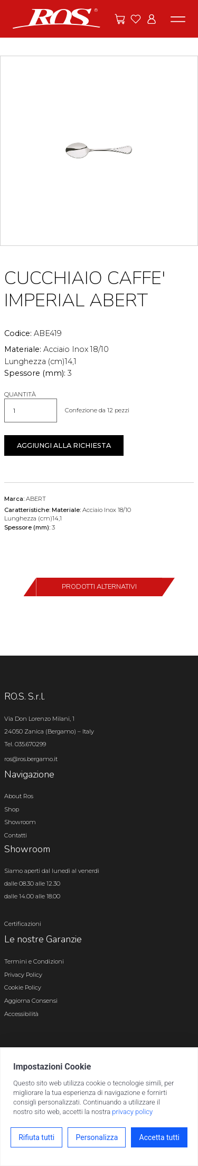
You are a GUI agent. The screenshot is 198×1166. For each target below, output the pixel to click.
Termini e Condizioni (34, 961)
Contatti (15, 835)
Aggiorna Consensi (31, 1000)
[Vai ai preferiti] (135, 19)
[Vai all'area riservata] (151, 19)
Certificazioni (22, 924)
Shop (11, 809)
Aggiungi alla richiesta (64, 445)
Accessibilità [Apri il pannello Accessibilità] (21, 1014)
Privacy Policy (23, 974)
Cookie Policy (22, 987)
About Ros (18, 796)
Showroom (20, 822)
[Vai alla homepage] (56, 18)
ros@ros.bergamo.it (31, 759)
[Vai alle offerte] (120, 19)
